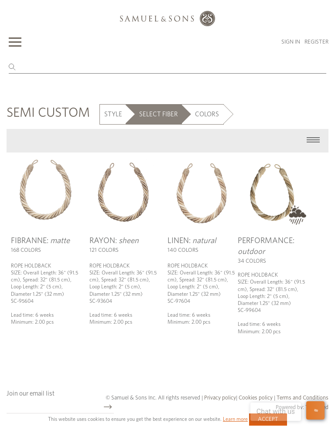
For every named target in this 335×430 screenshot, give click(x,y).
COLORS (207, 114)
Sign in (290, 42)
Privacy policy (220, 398)
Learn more (235, 419)
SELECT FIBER (158, 114)
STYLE (113, 114)
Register (316, 42)
